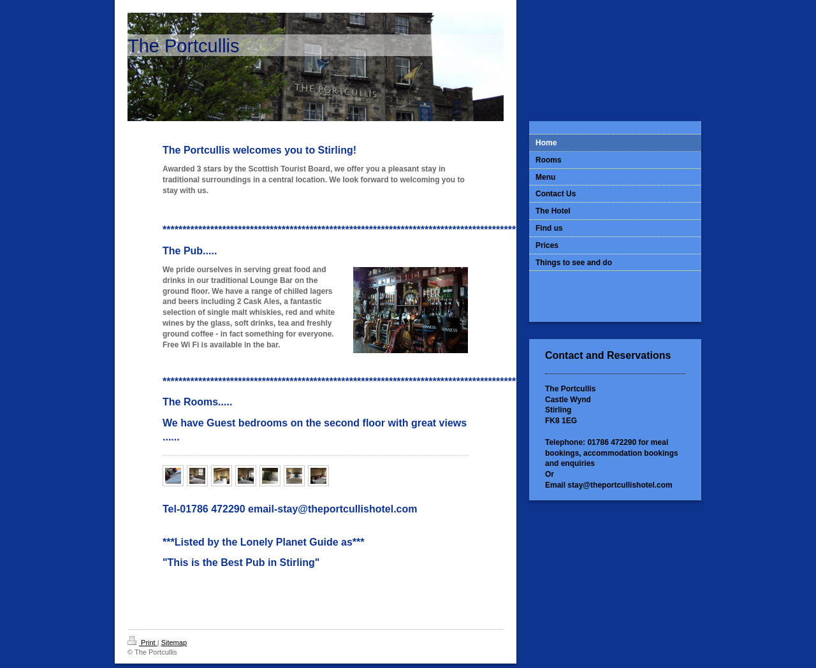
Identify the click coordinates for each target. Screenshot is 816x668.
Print (142, 642)
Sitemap (174, 642)
